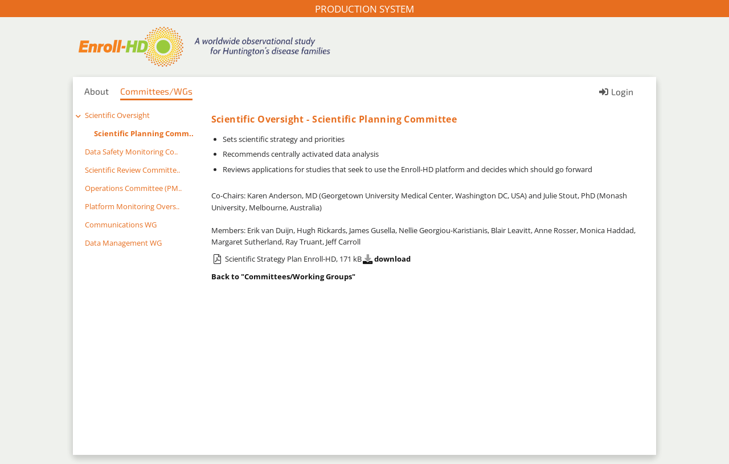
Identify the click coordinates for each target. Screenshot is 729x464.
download (386, 259)
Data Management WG (123, 243)
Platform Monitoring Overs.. (132, 206)
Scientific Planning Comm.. (144, 133)
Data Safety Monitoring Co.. (131, 151)
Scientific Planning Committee (384, 119)
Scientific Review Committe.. (132, 170)
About (96, 91)
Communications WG (121, 224)
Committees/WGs (156, 91)
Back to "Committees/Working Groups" (283, 276)
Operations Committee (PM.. (133, 188)
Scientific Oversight (117, 115)
